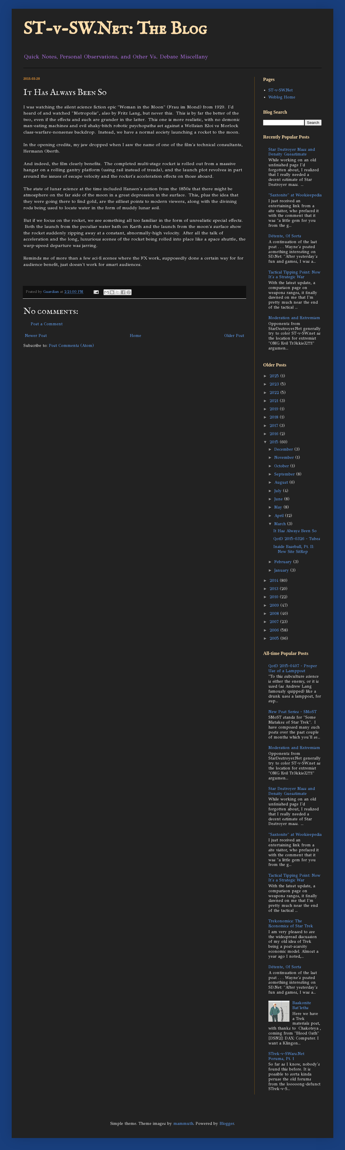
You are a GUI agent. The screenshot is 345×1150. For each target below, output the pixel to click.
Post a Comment (47, 323)
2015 (275, 442)
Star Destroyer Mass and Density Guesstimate (291, 152)
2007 (275, 621)
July (278, 490)
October (282, 466)
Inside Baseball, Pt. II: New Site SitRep (293, 549)
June (279, 499)
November (284, 457)
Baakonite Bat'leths (301, 1005)
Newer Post (36, 335)
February (283, 561)
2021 (275, 400)
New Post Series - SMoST (292, 711)
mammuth (183, 1123)
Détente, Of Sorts (284, 236)
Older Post (234, 335)
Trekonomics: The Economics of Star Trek (290, 923)
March (280, 523)
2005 (275, 638)
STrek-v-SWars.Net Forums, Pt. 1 (286, 1056)
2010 (275, 596)
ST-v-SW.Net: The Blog (115, 29)
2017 (275, 425)
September (285, 474)
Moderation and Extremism (294, 317)
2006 (275, 630)
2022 (275, 392)
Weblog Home (281, 97)
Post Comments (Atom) (71, 345)
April (279, 515)
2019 (275, 409)
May (279, 507)
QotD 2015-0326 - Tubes (296, 538)
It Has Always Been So (295, 530)
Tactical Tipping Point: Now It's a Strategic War (294, 275)
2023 (275, 384)
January (282, 570)
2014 (275, 580)
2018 (275, 417)
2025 (275, 375)
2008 (275, 613)
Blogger (227, 1123)
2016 (275, 433)
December (284, 449)
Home (135, 335)
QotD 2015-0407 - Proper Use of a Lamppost (292, 668)
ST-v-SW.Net (280, 90)
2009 (275, 605)
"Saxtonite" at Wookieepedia (295, 195)
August (281, 482)
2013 (275, 588)
